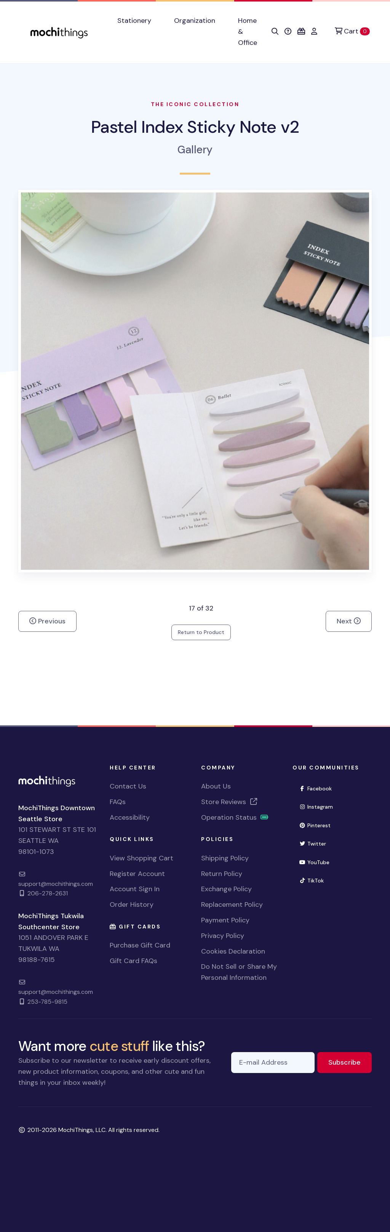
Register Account (137, 873)
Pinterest (318, 825)
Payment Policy (225, 920)
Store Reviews (229, 801)
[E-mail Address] (273, 1062)
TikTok (314, 880)
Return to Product (201, 632)
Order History (131, 904)
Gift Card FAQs (133, 960)
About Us (216, 786)
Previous (47, 621)
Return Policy (221, 873)
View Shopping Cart (141, 858)
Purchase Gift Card (140, 945)
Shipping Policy (225, 858)
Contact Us (128, 786)
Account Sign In (135, 888)
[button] (275, 31)
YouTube (317, 862)
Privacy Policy (222, 935)
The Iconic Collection (195, 104)
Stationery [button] (134, 20)
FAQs (118, 801)
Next (349, 621)
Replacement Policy (232, 904)
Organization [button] (194, 20)
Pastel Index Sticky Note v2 (195, 127)
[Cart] (352, 31)
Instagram (319, 806)
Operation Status (235, 817)
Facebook (318, 788)
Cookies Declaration (233, 951)
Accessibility (130, 817)
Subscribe (350, 1062)
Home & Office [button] (247, 31)
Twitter (315, 843)
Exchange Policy (226, 888)
